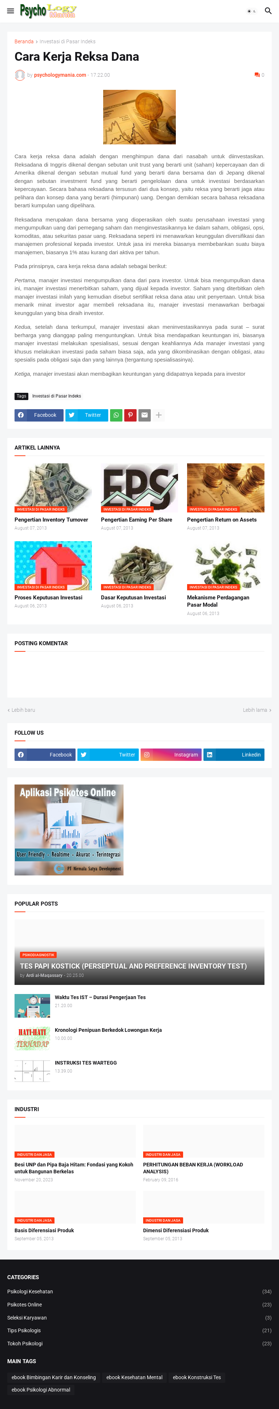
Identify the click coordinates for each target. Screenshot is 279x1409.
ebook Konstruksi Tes (197, 1377)
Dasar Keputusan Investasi (133, 597)
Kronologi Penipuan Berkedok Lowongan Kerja (108, 1030)
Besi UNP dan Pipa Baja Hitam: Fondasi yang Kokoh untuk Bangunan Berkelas (74, 1168)
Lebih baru (23, 710)
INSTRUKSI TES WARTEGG (86, 1063)
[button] (10, 11)
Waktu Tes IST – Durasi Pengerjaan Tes (100, 997)
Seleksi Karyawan (139, 1318)
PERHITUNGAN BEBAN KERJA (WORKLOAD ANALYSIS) (193, 1168)
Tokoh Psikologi (139, 1344)
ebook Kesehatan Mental (134, 1377)
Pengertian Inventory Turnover (51, 519)
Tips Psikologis (139, 1330)
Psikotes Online (139, 1305)
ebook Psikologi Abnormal (41, 1390)
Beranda (24, 41)
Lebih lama (255, 710)
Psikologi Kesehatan (139, 1292)
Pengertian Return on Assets (222, 519)
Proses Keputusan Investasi (48, 597)
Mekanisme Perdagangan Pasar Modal (218, 601)
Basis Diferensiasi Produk (44, 1230)
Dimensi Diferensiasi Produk (176, 1230)
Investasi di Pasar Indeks (68, 41)
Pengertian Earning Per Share (136, 519)
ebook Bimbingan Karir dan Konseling (54, 1377)
